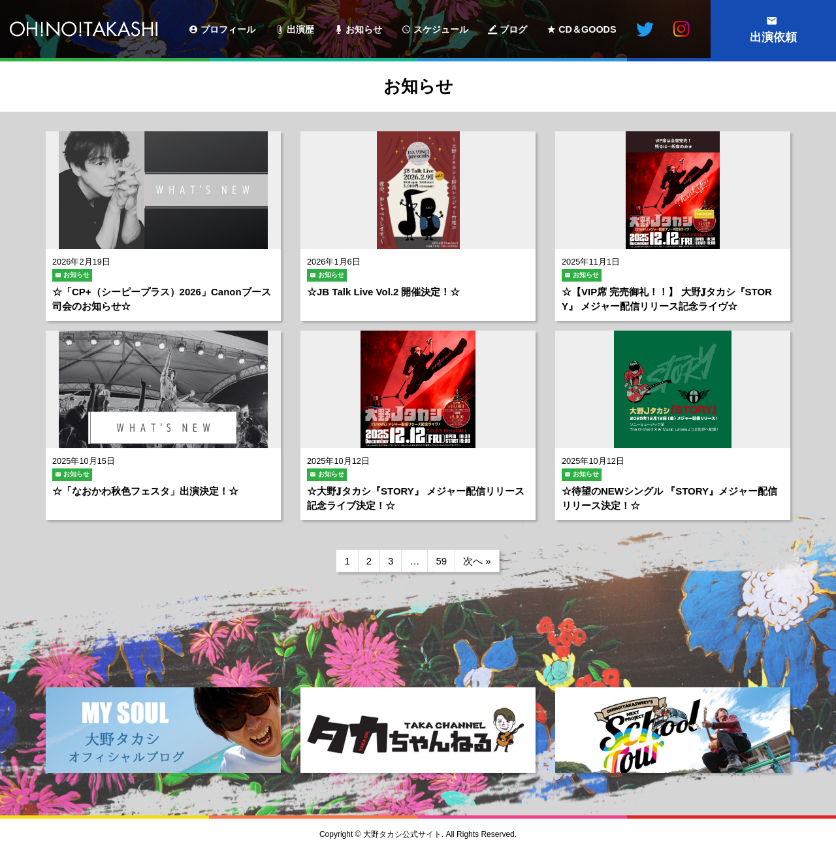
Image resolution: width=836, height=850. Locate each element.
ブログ (513, 29)
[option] (163, 734)
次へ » (477, 560)
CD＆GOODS (587, 29)
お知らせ (364, 29)
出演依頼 (773, 37)
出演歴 (300, 29)
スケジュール (440, 29)
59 (441, 560)
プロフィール (228, 29)
